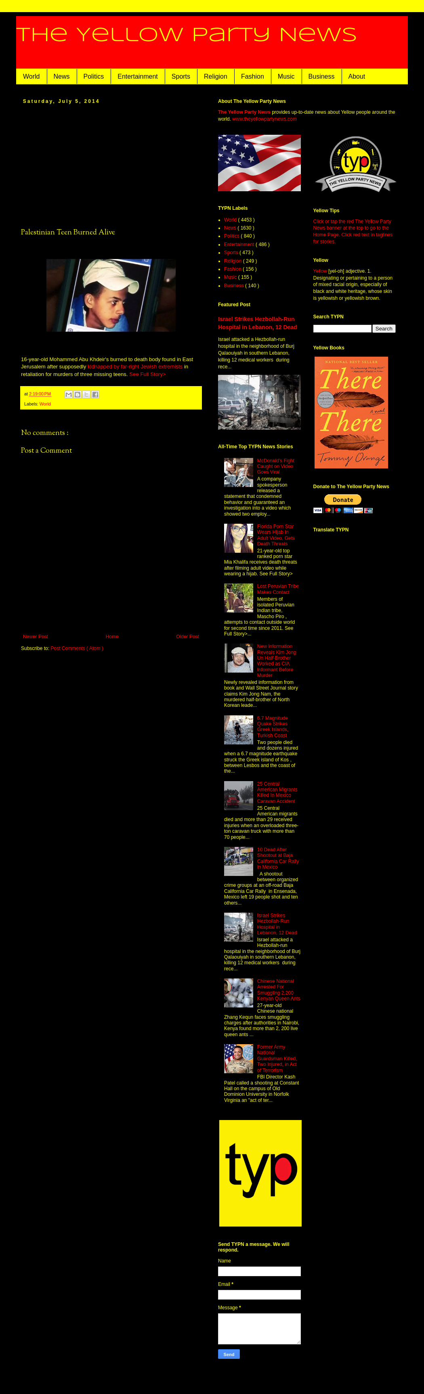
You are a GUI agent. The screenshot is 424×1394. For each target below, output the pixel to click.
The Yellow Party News (186, 35)
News (62, 76)
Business (322, 76)
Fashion (252, 76)
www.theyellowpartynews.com (264, 119)
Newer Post (35, 637)
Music (286, 76)
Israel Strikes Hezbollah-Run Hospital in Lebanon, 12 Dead (277, 924)
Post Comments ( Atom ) (76, 648)
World (31, 76)
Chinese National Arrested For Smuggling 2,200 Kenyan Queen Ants (278, 989)
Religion (215, 76)
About (356, 76)
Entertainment (138, 76)
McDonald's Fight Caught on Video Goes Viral (275, 466)
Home (112, 637)
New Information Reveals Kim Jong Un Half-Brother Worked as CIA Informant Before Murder (276, 661)
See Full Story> (147, 374)
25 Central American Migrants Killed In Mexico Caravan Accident (277, 792)
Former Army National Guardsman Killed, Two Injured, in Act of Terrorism (277, 1058)
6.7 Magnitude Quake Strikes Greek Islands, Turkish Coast (272, 726)
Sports (181, 76)
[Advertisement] (111, 165)
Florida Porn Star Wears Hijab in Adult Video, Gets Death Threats (276, 535)
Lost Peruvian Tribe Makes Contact (278, 589)
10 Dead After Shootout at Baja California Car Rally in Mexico (278, 858)
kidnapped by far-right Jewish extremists (135, 367)
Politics (94, 76)
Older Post (187, 637)
